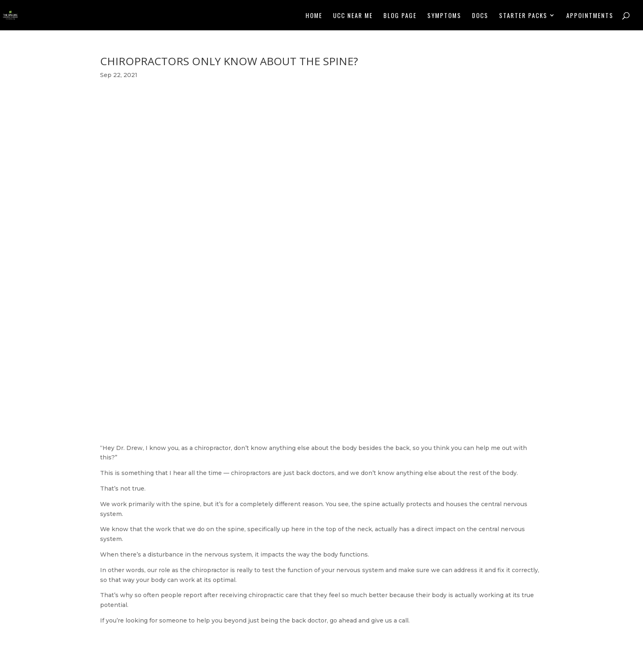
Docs (480, 16)
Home (314, 16)
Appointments (589, 16)
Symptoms (444, 16)
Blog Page (400, 16)
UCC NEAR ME (353, 16)
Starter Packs (523, 16)
